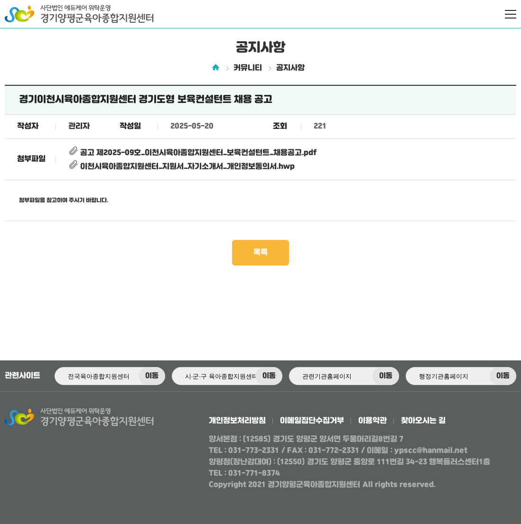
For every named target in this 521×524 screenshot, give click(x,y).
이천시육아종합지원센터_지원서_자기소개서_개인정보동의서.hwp (181, 166)
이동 (151, 376)
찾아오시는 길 (423, 420)
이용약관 (372, 420)
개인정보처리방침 (237, 420)
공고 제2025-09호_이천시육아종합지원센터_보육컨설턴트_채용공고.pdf (192, 152)
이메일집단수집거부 (312, 420)
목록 (260, 252)
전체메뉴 (510, 14)
